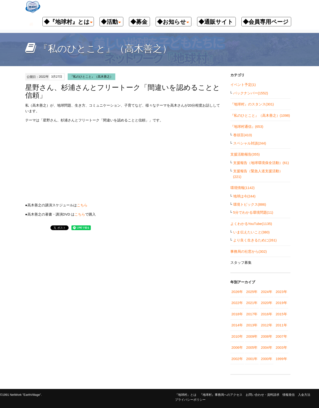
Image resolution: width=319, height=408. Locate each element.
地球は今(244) (244, 196)
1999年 (281, 359)
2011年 (281, 325)
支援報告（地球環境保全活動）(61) (261, 163)
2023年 (281, 292)
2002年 (237, 359)
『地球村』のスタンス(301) (252, 104)
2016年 (266, 314)
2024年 (266, 292)
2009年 (251, 336)
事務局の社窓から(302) (248, 251)
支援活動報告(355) (245, 154)
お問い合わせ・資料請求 (262, 394)
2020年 (266, 303)
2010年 (237, 336)
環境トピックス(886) (249, 204)
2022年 (237, 303)
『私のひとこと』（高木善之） (91, 76)
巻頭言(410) (242, 135)
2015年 (281, 314)
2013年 (251, 325)
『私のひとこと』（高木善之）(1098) (260, 115)
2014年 (237, 325)
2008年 (266, 336)
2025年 (251, 292)
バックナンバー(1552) (250, 93)
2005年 (251, 347)
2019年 (281, 303)
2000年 (266, 359)
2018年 (237, 314)
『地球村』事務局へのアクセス (220, 394)
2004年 (266, 347)
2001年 (251, 359)
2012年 (266, 325)
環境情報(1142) (242, 188)
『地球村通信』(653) (246, 126)
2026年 (237, 292)
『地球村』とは (185, 394)
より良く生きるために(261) (255, 240)
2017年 (251, 314)
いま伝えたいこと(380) (251, 232)
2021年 (251, 303)
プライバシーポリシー (190, 399)
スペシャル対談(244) (249, 143)
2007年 (281, 336)
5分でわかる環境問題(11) (253, 212)
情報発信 (288, 394)
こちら (82, 205)
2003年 (281, 347)
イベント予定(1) (243, 85)
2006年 (237, 347)
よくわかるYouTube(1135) (251, 224)
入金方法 (304, 394)
